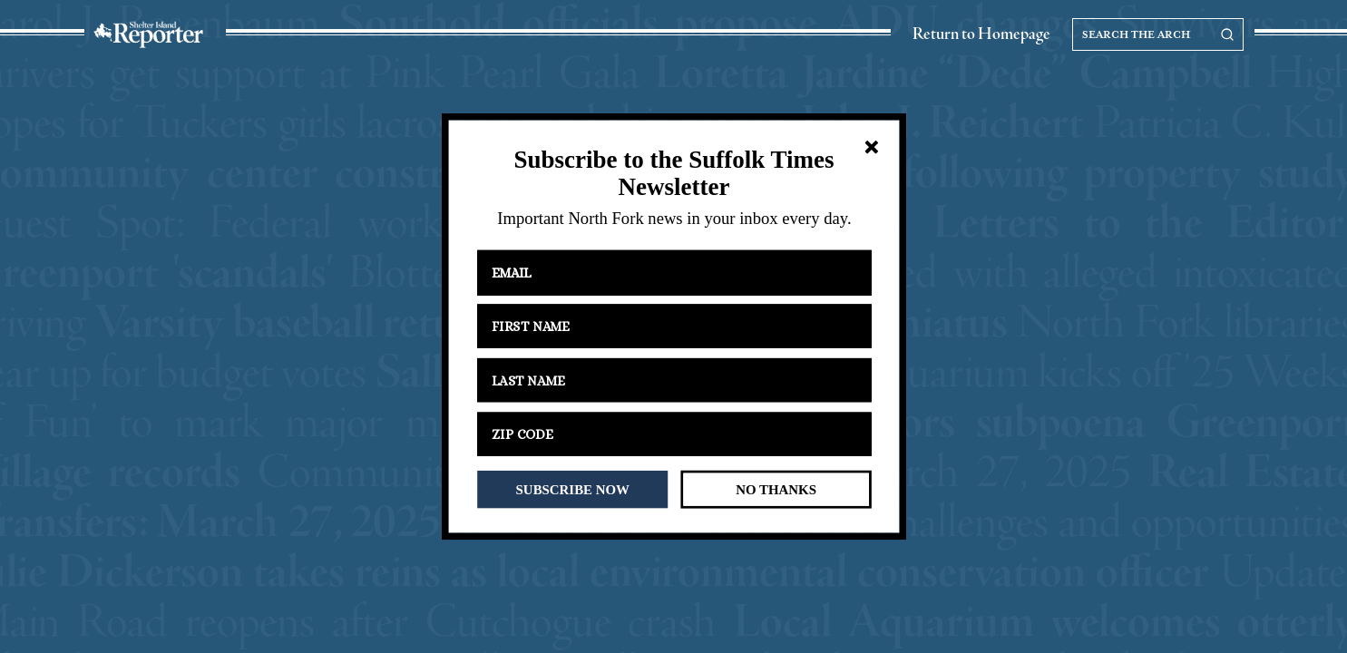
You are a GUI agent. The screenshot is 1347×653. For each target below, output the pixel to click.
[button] (673, 173)
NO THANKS (776, 489)
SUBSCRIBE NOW (572, 489)
